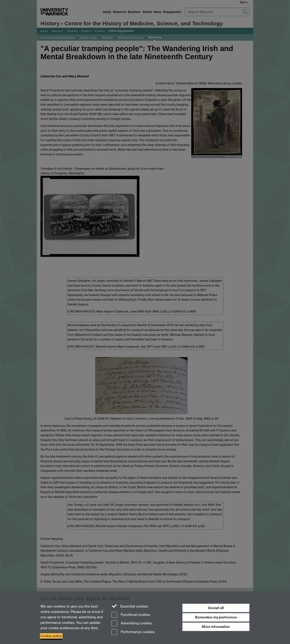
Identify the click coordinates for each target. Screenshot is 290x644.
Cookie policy (51, 636)
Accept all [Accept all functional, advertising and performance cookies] (216, 608)
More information (216, 627)
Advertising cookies (131, 623)
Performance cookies (133, 632)
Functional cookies (130, 615)
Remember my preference (216, 617)
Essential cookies (129, 606)
